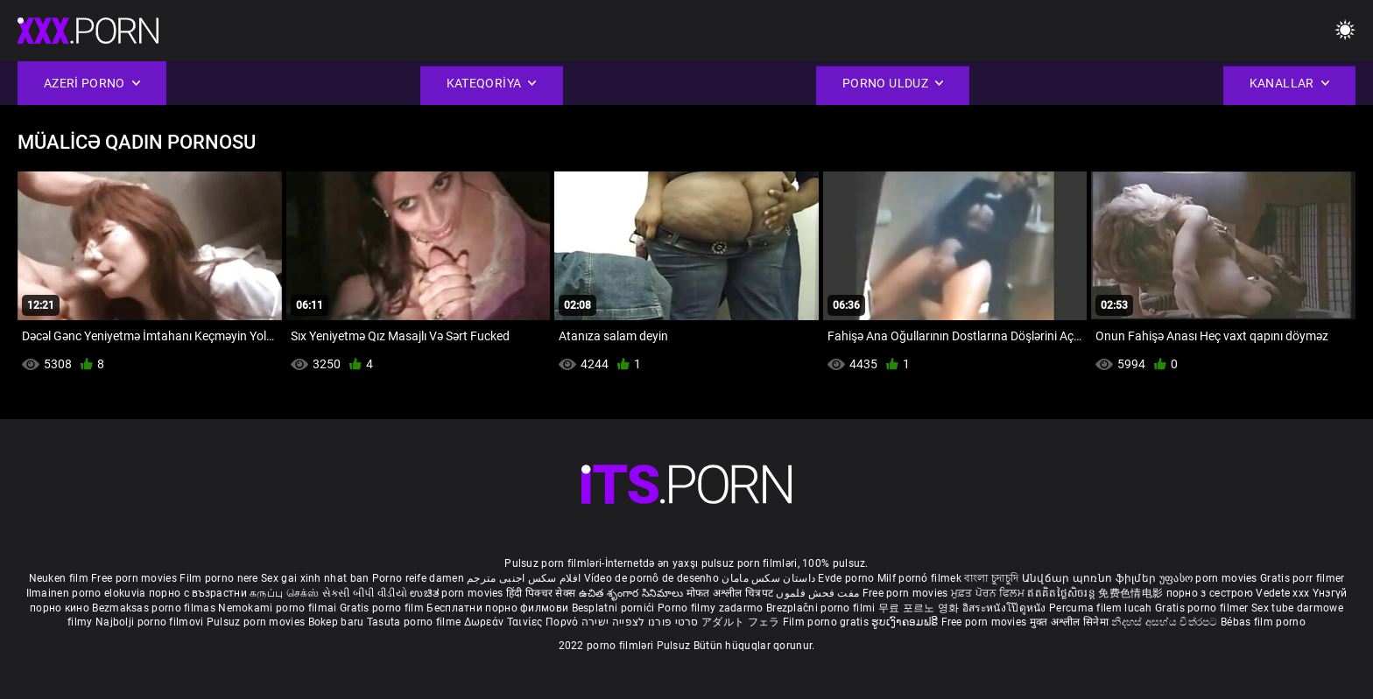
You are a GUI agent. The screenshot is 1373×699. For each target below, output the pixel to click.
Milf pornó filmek (919, 578)
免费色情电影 (1131, 593)
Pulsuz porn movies (257, 622)
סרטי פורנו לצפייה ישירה (640, 622)
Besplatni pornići (615, 608)
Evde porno (846, 578)
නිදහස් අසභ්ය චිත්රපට (1166, 622)
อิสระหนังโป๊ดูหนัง (1005, 608)
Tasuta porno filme (415, 622)
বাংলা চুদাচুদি (991, 578)
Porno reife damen (418, 578)
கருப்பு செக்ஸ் (284, 593)
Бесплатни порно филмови (498, 608)
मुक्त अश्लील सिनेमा (1071, 622)
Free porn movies (135, 578)
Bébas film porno (1263, 622)
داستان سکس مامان (768, 578)
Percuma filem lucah (1102, 608)
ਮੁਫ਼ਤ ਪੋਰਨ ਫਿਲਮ (989, 593)
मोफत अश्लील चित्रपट (731, 593)
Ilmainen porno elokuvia (87, 593)
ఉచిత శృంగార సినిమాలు (632, 593)
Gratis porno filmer (1203, 608)
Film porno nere (219, 578)
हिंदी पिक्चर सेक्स (540, 593)
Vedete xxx (1282, 593)
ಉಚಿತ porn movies (458, 593)
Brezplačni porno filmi (822, 608)
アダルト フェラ (740, 622)
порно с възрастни (198, 593)
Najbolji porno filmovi (149, 622)
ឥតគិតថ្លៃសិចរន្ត (1062, 593)
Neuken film (58, 578)
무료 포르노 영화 (920, 608)
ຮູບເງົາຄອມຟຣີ (905, 622)
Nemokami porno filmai (279, 608)
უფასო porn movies (1209, 578)
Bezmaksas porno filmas (155, 608)
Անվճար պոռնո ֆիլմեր (1090, 578)
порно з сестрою (1210, 593)
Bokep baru (336, 622)
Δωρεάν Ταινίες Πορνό (522, 622)
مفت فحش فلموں (819, 593)
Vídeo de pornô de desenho (652, 578)
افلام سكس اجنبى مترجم (524, 578)
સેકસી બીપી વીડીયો (364, 593)
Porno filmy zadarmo (712, 608)
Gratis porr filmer (1302, 578)
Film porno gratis (827, 622)
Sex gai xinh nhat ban (315, 578)
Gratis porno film (383, 608)
